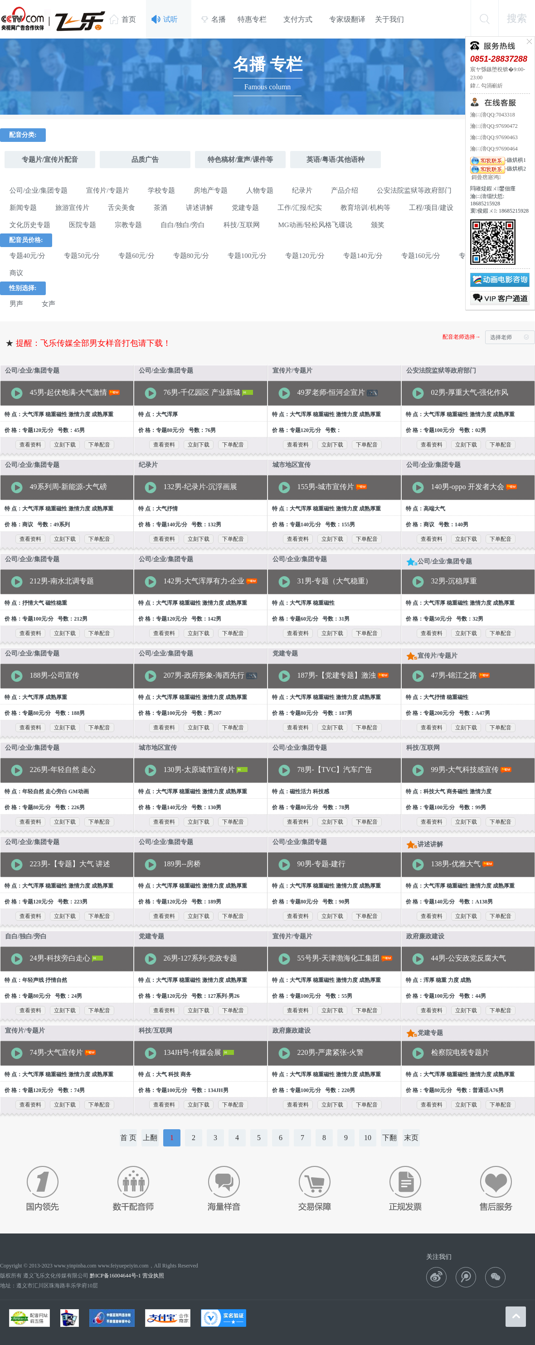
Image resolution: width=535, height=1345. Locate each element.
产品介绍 (344, 190)
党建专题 (245, 207)
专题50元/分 (82, 255)
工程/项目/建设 (431, 207)
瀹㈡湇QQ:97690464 (494, 149)
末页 (411, 1137)
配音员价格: (26, 240)
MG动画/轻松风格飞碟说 (315, 224)
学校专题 (161, 190)
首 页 (128, 1137)
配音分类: (23, 134)
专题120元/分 (305, 255)
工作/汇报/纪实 (299, 207)
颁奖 (377, 224)
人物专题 (259, 190)
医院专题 (82, 224)
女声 (48, 303)
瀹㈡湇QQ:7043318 (492, 115)
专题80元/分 (191, 255)
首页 (122, 19)
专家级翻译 (347, 19)
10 (367, 1137)
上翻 (150, 1137)
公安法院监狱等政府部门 (414, 190)
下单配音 (99, 445)
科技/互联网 (241, 224)
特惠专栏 (252, 19)
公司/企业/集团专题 (39, 190)
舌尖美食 (121, 207)
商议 (16, 273)
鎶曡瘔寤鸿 (485, 177)
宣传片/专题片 (107, 190)
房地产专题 (211, 190)
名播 (213, 19)
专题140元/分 (363, 255)
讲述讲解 (199, 207)
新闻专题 (23, 207)
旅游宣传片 (72, 207)
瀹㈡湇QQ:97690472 (494, 126)
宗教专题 (128, 224)
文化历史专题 (30, 224)
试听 (164, 19)
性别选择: (23, 288)
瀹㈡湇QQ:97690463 (494, 137)
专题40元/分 (27, 255)
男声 (16, 303)
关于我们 (389, 19)
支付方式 (297, 19)
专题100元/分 (247, 255)
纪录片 (302, 190)
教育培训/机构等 (365, 207)
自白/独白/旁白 (182, 224)
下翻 (389, 1137)
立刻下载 (65, 445)
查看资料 (30, 445)
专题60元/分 (136, 255)
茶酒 (160, 207)
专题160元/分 (421, 255)
